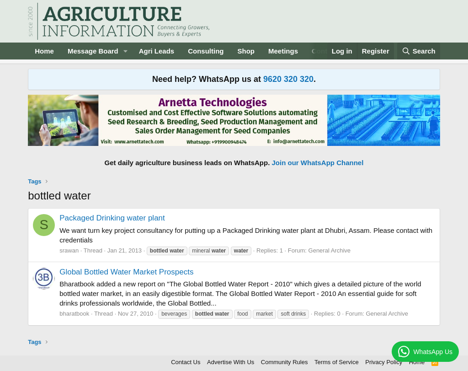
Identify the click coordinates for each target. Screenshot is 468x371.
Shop (246, 51)
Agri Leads (157, 51)
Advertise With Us (230, 362)
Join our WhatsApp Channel (318, 163)
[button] (125, 51)
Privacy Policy (383, 362)
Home (44, 51)
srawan (69, 250)
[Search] (418, 51)
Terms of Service (336, 362)
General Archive (329, 250)
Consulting (205, 51)
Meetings (283, 51)
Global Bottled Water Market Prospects (126, 272)
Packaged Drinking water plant (112, 218)
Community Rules (284, 362)
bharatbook (74, 313)
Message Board (93, 51)
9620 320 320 (288, 79)
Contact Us (185, 362)
